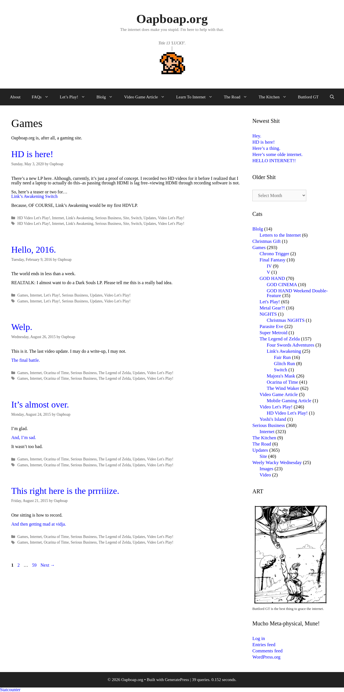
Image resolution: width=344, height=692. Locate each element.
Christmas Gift (266, 241)
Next (48, 565)
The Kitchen (275, 97)
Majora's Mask (281, 376)
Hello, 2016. (33, 250)
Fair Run (282, 357)
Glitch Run (284, 363)
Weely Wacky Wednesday (277, 462)
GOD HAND (272, 278)
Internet (58, 218)
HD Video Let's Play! (33, 218)
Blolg (107, 97)
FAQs (43, 97)
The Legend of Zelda (114, 373)
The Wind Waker (283, 388)
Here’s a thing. (266, 148)
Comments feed (267, 650)
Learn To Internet (197, 97)
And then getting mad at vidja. (38, 524)
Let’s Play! (75, 97)
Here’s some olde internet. (277, 154)
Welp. (21, 327)
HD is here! (32, 154)
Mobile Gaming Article (289, 400)
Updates (149, 218)
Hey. (256, 136)
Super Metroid (273, 332)
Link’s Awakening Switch (34, 196)
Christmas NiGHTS (286, 320)
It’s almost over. (40, 404)
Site (126, 218)
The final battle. (25, 360)
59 (35, 565)
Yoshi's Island (273, 419)
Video (265, 475)
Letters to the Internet (280, 235)
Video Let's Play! (171, 218)
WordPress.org (266, 657)
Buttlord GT (308, 97)
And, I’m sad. (23, 437)
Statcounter (10, 689)
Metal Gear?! (272, 308)
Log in (258, 638)
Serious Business (108, 218)
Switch (136, 218)
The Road (238, 97)
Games (22, 295)
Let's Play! (52, 295)
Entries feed (263, 644)
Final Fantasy (272, 260)
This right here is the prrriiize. (65, 491)
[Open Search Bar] (332, 97)
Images (266, 468)
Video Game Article (147, 97)
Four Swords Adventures (290, 345)
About (15, 97)
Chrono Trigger (274, 253)
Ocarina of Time (56, 373)
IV (269, 266)
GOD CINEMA (282, 284)
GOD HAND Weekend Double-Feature (297, 293)
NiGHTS (268, 314)
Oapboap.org (172, 19)
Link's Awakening (79, 218)
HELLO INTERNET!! (274, 160)
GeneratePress (177, 679)
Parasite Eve (272, 326)
